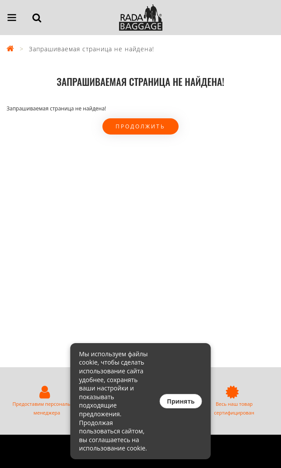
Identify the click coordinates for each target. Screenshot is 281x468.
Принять (180, 401)
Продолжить (140, 126)
